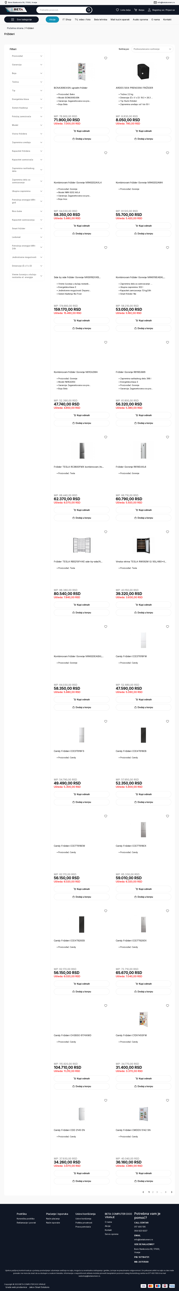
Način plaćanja (53, 1218)
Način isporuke (53, 1222)
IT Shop (67, 19)
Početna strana (15, 28)
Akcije (52, 19)
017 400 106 (140, 1227)
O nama (155, 19)
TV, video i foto (83, 19)
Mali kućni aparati (120, 19)
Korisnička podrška (25, 1218)
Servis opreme (111, 1234)
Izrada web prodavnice (16, 1287)
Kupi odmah (81, 131)
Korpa (139, 10)
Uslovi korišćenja (83, 1218)
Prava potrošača (83, 1227)
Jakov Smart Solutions (39, 1287)
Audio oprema (140, 19)
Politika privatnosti (84, 1222)
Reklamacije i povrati (26, 1222)
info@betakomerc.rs (143, 1239)
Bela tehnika (100, 19)
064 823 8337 (140, 1231)
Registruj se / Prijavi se (161, 10)
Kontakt (167, 19)
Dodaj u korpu (81, 138)
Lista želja (123, 10)
